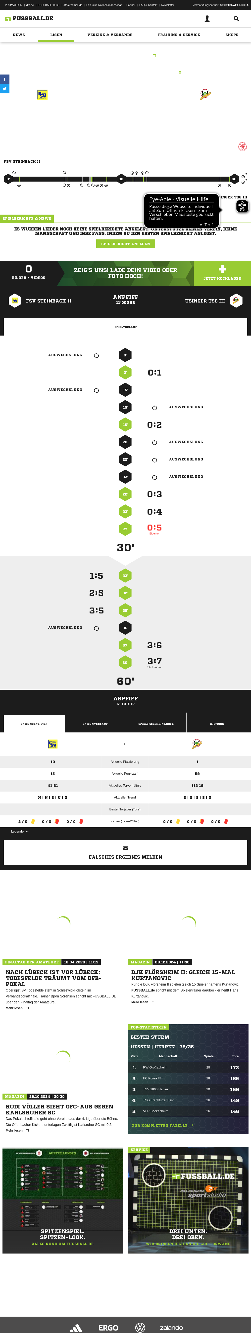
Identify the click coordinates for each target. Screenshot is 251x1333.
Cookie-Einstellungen (149, 1316)
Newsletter (167, 4)
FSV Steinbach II (42, 112)
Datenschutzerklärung (35, 1316)
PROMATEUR (13, 4)
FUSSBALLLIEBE (48, 4)
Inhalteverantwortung (119, 1316)
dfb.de (30, 4)
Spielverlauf (125, 327)
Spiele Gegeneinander (156, 724)
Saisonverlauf (95, 724)
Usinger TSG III (205, 112)
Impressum (10, 1316)
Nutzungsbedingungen (66, 1316)
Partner (130, 4)
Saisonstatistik (34, 724)
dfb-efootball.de (72, 4)
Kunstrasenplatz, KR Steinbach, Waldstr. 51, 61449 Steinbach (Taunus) (125, 72)
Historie (217, 724)
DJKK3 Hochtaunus (126, 56)
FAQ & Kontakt (148, 4)
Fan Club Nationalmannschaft (104, 4)
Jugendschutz (93, 1316)
